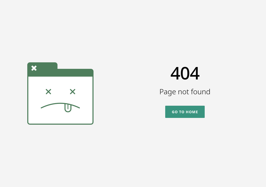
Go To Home (185, 111)
